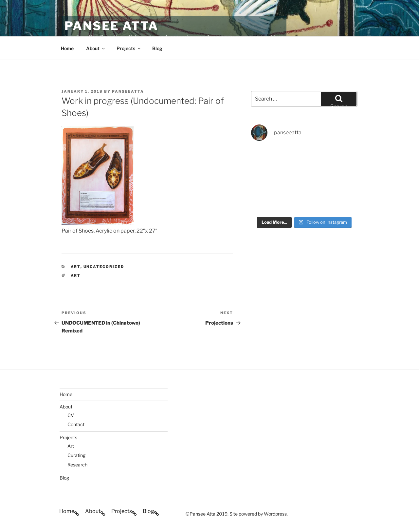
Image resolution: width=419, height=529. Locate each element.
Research (77, 464)
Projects (129, 48)
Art (70, 446)
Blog (157, 48)
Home (67, 48)
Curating (76, 455)
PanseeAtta (128, 91)
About (96, 48)
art (76, 266)
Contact (75, 424)
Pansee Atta (111, 26)
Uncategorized (103, 266)
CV (70, 415)
